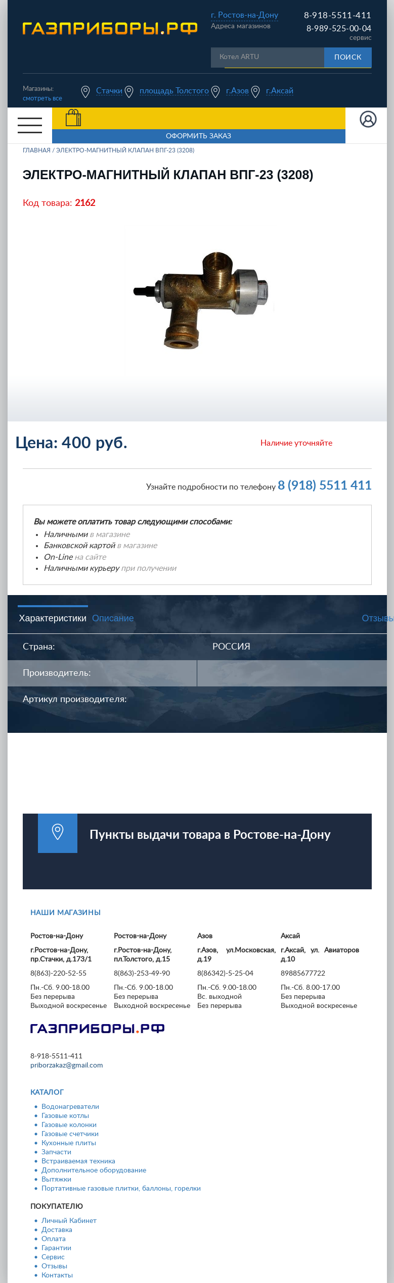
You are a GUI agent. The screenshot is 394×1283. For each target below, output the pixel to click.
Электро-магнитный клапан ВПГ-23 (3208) (125, 150)
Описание (113, 618)
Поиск (348, 57)
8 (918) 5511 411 (325, 485)
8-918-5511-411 (338, 15)
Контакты (57, 1275)
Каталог (47, 1092)
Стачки (109, 91)
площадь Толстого (174, 91)
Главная (37, 150)
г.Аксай (279, 91)
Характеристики (52, 618)
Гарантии (56, 1248)
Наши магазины (65, 913)
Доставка (56, 1230)
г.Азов (237, 91)
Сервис (53, 1257)
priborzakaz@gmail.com (66, 1065)
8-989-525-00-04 (339, 29)
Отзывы (54, 1266)
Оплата (53, 1239)
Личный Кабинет (69, 1220)
